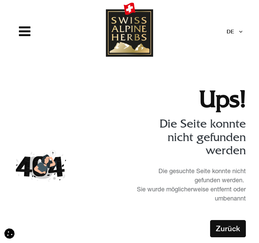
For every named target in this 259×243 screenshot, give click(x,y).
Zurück (228, 228)
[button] (9, 234)
